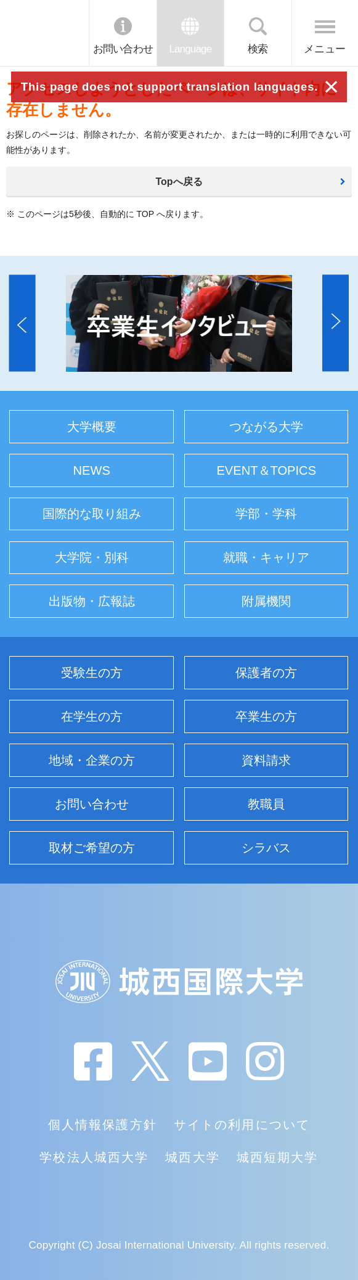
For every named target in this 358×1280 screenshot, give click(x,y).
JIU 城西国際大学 (44, 33)
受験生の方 (92, 672)
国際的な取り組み (92, 513)
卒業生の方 (266, 716)
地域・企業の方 (92, 760)
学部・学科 (266, 513)
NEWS (91, 470)
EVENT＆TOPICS (266, 470)
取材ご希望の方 (92, 848)
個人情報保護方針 (102, 1124)
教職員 (266, 804)
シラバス (266, 848)
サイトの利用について (241, 1124)
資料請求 (266, 760)
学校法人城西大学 (93, 1157)
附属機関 (266, 601)
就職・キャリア (266, 557)
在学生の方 (92, 716)
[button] (22, 323)
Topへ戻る (178, 181)
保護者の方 (266, 672)
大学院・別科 (92, 557)
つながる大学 (266, 426)
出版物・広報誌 (92, 601)
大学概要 (91, 426)
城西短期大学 (277, 1157)
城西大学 (192, 1157)
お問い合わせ (123, 49)
